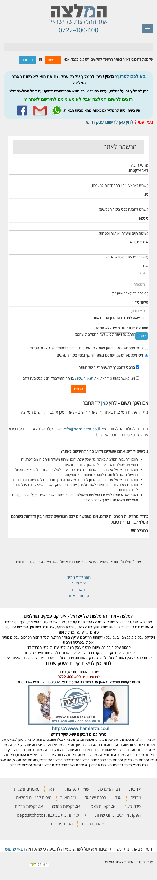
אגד (118, 797)
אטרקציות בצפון (102, 806)
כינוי (145, 194)
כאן (104, 402)
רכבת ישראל (95, 797)
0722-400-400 (78, 30)
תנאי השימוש (84, 378)
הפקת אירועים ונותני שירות (118, 815)
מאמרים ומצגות (27, 789)
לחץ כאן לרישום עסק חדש (109, 122)
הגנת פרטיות (62, 824)
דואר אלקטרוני (138, 170)
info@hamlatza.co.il (81, 429)
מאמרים (78, 590)
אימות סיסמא (139, 242)
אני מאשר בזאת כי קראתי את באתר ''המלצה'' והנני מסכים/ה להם (81, 378)
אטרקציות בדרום (29, 806)
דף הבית (136, 789)
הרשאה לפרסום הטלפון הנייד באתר (118, 317)
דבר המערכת (109, 789)
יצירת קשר (133, 806)
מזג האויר (68, 797)
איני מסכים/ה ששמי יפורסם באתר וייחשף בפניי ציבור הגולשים (102, 355)
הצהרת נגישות (94, 824)
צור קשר (79, 583)
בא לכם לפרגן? (130, 76)
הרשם (78, 389)
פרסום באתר (78, 596)
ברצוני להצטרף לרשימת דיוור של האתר (109, 367)
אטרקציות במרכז (66, 806)
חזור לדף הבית (78, 577)
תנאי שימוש (15, 849)
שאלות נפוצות (77, 789)
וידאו (52, 789)
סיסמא (143, 218)
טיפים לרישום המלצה (33, 797)
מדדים (135, 797)
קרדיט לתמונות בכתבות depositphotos (51, 815)
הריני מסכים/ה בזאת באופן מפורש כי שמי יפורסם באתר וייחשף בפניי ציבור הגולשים (87, 348)
